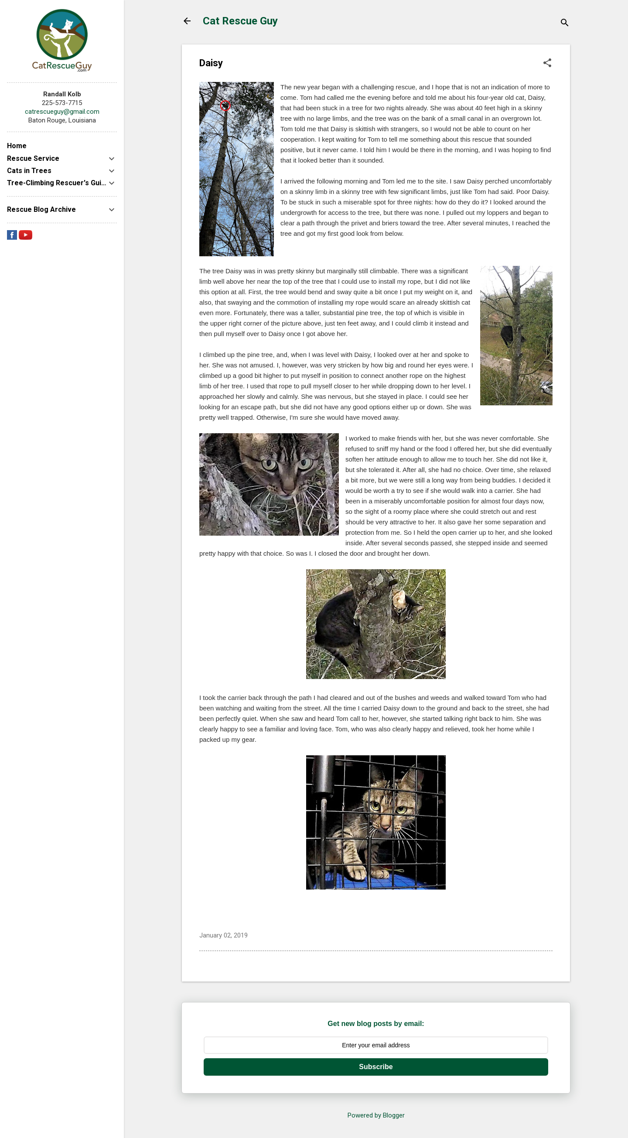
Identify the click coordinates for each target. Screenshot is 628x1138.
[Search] (565, 23)
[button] (547, 64)
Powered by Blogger (376, 1115)
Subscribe (375, 1066)
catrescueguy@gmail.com (62, 111)
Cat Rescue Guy (240, 21)
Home (17, 146)
